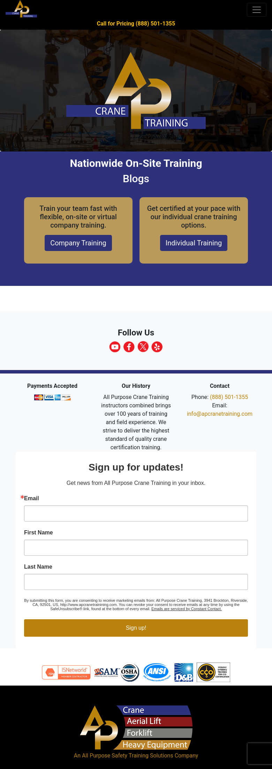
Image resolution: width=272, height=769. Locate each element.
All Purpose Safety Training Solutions (127, 755)
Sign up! (136, 628)
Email (31, 498)
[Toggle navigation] (256, 10)
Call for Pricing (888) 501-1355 (136, 23)
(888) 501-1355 (229, 397)
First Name (38, 532)
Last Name (38, 567)
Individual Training (194, 243)
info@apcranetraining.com (219, 414)
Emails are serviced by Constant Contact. (186, 609)
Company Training (78, 243)
